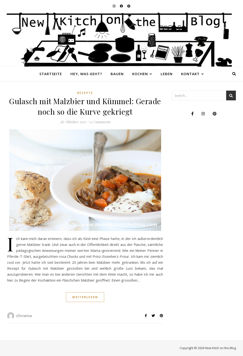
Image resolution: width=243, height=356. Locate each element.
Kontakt (190, 73)
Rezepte (85, 93)
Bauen (117, 73)
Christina (24, 315)
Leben (167, 73)
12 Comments (100, 121)
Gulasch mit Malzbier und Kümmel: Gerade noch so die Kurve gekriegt (85, 106)
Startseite (50, 73)
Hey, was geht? (86, 73)
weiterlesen (85, 297)
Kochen (140, 73)
